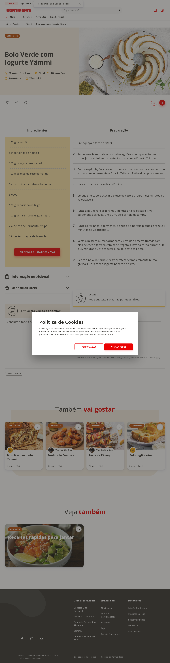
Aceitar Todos (118, 347)
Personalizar (89, 347)
